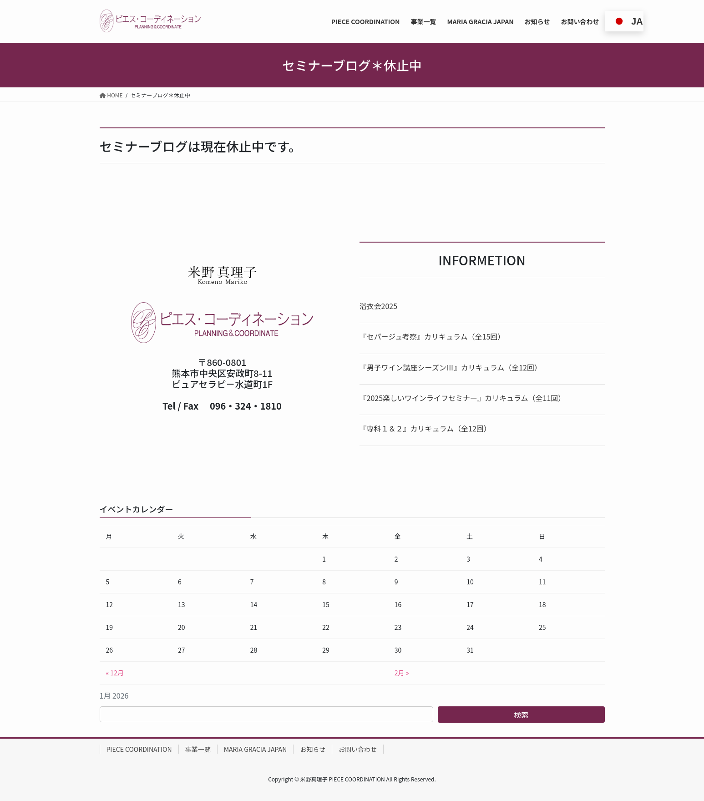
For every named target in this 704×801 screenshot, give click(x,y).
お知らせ (312, 749)
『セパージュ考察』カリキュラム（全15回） (432, 336)
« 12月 (115, 672)
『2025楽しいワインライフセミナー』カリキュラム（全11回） (463, 397)
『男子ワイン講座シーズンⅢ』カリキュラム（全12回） (451, 367)
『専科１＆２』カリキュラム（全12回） (425, 428)
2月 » (402, 672)
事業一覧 (198, 749)
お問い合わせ (358, 749)
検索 (521, 714)
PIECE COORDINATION (139, 749)
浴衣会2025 (379, 305)
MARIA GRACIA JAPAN (255, 749)
